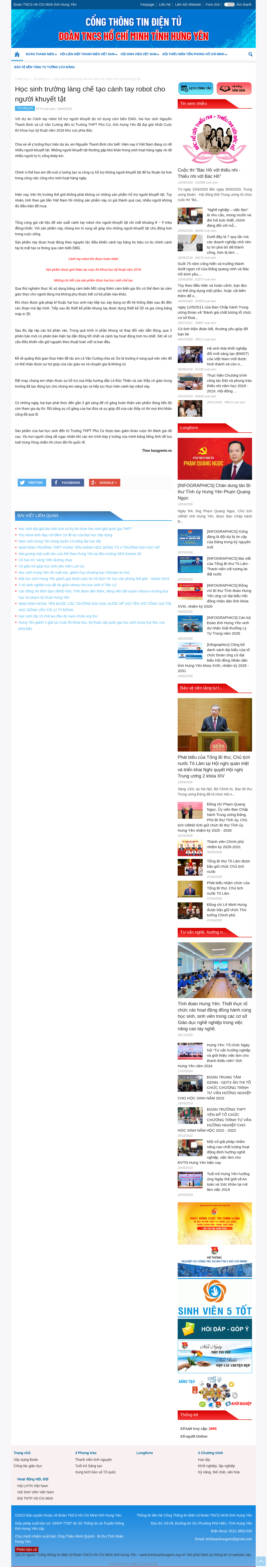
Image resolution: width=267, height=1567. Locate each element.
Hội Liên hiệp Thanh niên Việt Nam (87, 56)
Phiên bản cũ (26, 1550)
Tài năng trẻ (25, 108)
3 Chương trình (210, 1453)
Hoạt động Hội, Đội (32, 1479)
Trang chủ (22, 1453)
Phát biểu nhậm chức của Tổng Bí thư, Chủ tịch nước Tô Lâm (228, 888)
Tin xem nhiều (193, 103)
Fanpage (147, 4)
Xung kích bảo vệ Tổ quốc (95, 1472)
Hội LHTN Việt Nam (32, 1486)
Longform (189, 427)
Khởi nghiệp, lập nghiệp (216, 1466)
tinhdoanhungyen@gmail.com (229, 1539)
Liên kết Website (188, 4)
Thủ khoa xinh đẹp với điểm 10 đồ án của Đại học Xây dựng (65, 535)
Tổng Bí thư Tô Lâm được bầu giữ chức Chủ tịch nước (228, 866)
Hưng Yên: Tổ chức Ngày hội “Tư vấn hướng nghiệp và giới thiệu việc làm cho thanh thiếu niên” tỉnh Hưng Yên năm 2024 (214, 1055)
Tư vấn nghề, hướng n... (203, 932)
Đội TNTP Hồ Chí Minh (35, 1498)
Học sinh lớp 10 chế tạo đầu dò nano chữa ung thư (58, 616)
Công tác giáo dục (28, 1466)
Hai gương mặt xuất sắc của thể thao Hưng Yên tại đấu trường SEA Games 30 (79, 554)
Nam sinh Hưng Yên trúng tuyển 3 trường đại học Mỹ (59, 541)
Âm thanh (244, 4)
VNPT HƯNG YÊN (143, 1564)
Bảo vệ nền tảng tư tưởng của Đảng (44, 67)
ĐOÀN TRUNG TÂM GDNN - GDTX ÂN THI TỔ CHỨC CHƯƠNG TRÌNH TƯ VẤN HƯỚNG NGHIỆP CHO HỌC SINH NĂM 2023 (214, 1087)
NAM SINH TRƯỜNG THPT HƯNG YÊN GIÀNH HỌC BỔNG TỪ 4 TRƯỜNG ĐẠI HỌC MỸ (89, 547)
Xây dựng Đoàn (26, 1460)
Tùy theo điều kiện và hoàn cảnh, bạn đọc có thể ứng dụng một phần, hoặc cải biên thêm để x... (212, 290)
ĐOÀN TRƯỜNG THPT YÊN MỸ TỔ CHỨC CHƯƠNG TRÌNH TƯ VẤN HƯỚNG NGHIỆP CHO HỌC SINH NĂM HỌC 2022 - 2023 (214, 1119)
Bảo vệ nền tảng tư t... (201, 688)
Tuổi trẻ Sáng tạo (88, 1466)
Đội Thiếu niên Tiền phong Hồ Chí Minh (193, 56)
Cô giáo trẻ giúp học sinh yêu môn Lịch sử (51, 566)
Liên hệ (164, 4)
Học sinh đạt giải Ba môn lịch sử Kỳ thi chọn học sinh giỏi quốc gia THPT (75, 529)
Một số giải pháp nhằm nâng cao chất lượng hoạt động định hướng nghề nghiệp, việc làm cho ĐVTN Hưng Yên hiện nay (213, 1152)
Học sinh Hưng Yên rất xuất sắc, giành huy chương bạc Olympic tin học (74, 572)
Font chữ (213, 4)
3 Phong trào (86, 1453)
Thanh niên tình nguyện (93, 1460)
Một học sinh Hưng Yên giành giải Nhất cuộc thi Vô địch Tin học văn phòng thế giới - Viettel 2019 (93, 579)
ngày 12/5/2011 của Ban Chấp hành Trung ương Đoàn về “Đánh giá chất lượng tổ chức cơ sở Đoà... (214, 312)
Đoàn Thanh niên (40, 56)
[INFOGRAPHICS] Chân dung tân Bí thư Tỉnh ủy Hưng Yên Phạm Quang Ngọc (214, 492)
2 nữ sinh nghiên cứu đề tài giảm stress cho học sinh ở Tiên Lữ (67, 585)
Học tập (204, 1460)
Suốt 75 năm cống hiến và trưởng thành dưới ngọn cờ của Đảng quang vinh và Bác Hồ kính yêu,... (213, 268)
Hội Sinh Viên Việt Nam (138, 56)
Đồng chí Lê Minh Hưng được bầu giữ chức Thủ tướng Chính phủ (227, 909)
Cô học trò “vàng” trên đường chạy (45, 560)
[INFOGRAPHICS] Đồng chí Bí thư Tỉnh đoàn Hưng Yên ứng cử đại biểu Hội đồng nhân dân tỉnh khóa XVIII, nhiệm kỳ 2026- (214, 595)
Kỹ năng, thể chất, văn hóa (219, 1472)
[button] (251, 54)
